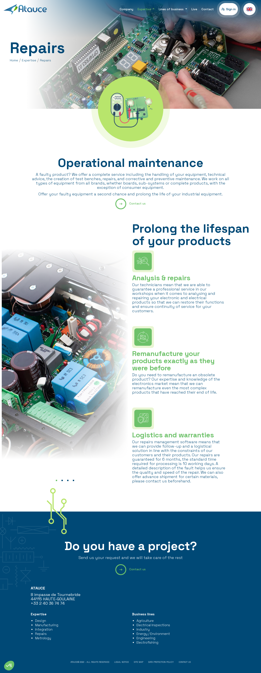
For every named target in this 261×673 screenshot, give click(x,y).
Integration (44, 629)
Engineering (145, 638)
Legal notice (121, 662)
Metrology (43, 638)
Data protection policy (161, 662)
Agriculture (145, 621)
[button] (249, 9)
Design (40, 621)
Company (126, 9)
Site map (138, 662)
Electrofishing (147, 642)
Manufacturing (46, 625)
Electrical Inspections (153, 625)
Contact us (130, 203)
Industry (143, 629)
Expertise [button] (145, 9)
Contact (207, 9)
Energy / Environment (153, 634)
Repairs (41, 634)
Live (194, 9)
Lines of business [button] (171, 9)
